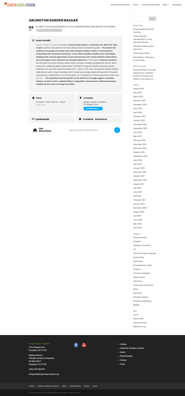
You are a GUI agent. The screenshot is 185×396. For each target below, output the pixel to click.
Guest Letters (139, 277)
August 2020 (138, 212)
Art (134, 249)
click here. (40, 78)
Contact (123, 360)
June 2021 (137, 192)
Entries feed (138, 319)
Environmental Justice (142, 265)
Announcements (140, 237)
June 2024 (137, 108)
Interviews (137, 281)
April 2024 (137, 112)
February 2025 (139, 100)
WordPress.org (139, 326)
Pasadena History (140, 297)
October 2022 (139, 152)
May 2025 (137, 92)
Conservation (138, 257)
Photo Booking (126, 356)
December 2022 (140, 144)
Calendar (88, 119)
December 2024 (140, 104)
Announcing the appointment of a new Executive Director (142, 39)
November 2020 (140, 208)
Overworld (137, 293)
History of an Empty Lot (143, 79)
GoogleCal (101, 119)
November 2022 (140, 148)
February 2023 (139, 140)
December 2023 (140, 124)
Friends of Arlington (141, 273)
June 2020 (137, 220)
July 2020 (137, 216)
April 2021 (137, 196)
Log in (135, 315)
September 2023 (140, 128)
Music (135, 289)
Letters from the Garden (151, 5)
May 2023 (137, 136)
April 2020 (137, 228)
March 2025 (138, 97)
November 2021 (140, 172)
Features (137, 269)
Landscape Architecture (143, 285)
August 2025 (138, 88)
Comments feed (140, 323)
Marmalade (177, 5)
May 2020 (137, 224)
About (165, 5)
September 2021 (140, 180)
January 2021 (139, 204)
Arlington (137, 241)
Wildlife (136, 305)
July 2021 (137, 188)
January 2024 (139, 120)
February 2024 (139, 116)
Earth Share (138, 261)
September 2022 (140, 156)
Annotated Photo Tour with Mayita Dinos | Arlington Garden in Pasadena (144, 73)
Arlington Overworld (141, 245)
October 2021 (139, 176)
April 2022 (137, 164)
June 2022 (137, 160)
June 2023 (137, 132)
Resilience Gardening (142, 301)
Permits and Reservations (120, 5)
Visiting (123, 344)
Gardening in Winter (141, 53)
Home (122, 364)
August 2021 (138, 184)
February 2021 (139, 200)
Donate (136, 5)
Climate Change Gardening (144, 253)
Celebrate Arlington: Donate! (132, 348)
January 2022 (139, 168)
